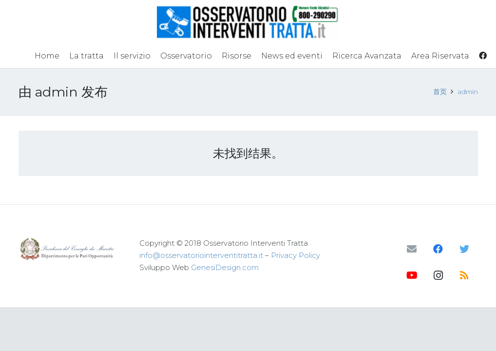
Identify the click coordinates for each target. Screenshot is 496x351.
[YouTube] (412, 275)
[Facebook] (438, 249)
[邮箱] (412, 249)
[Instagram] (438, 275)
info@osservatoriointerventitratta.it (201, 255)
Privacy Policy (295, 255)
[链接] (248, 22)
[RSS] (464, 275)
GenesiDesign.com (225, 267)
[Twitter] (464, 249)
